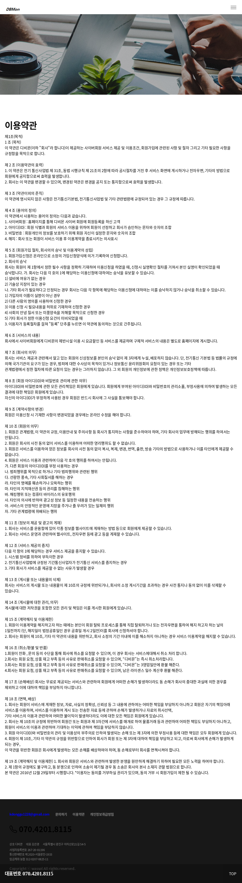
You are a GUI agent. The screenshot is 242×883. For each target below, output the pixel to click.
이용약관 (78, 814)
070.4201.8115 (37, 874)
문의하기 (61, 814)
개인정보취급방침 (102, 814)
